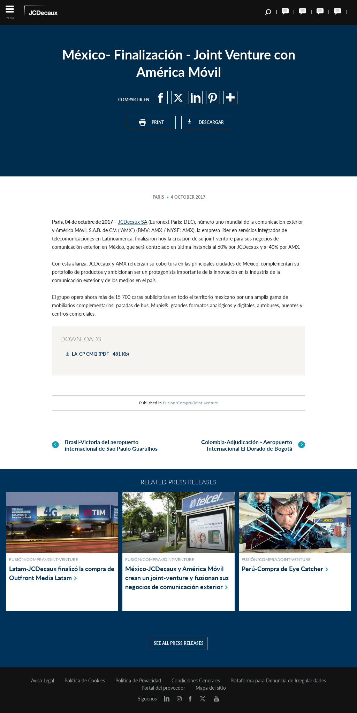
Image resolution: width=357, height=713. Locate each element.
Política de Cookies (84, 680)
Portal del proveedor (163, 688)
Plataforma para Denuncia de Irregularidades (278, 680)
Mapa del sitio (211, 688)
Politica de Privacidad (138, 680)
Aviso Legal (42, 680)
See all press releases (179, 643)
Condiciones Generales (196, 680)
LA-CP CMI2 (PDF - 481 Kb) (100, 354)
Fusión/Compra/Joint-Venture (190, 402)
